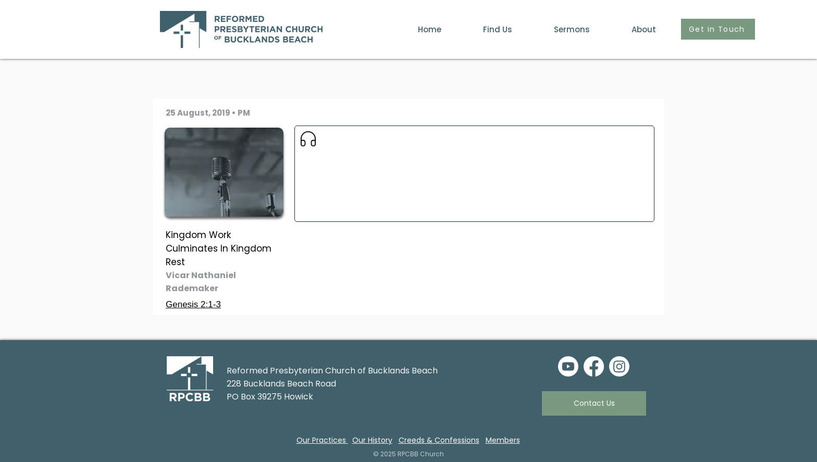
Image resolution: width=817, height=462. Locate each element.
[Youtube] (568, 366)
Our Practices (322, 440)
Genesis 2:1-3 (193, 304)
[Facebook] (594, 366)
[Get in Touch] (718, 29)
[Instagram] (619, 366)
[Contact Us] (594, 403)
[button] (631, 29)
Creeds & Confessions (439, 440)
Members (503, 440)
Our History (372, 440)
